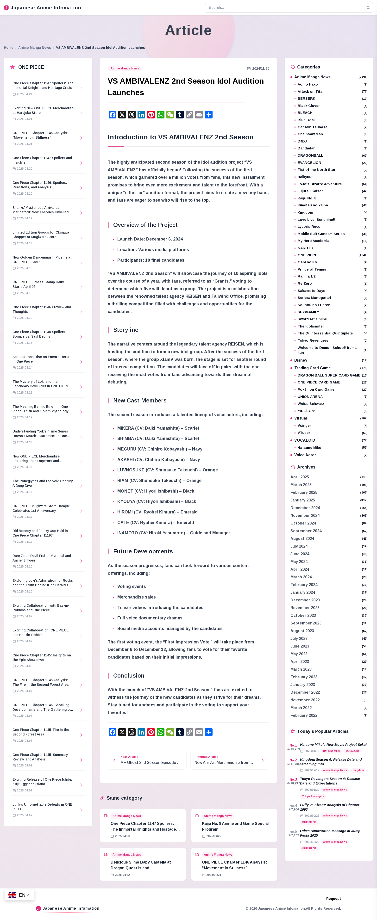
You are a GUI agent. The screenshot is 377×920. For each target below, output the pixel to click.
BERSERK (330, 99)
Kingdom (330, 212)
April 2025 (299, 477)
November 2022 (305, 700)
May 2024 (299, 562)
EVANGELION (330, 163)
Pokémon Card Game (330, 390)
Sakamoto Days (330, 291)
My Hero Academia (330, 241)
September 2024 (305, 531)
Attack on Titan (330, 92)
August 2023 (302, 631)
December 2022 (305, 692)
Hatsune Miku (330, 448)
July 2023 (299, 638)
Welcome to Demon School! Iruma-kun (330, 350)
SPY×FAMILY (330, 312)
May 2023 (299, 654)
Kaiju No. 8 (330, 198)
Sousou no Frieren (330, 305)
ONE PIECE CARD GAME (330, 382)
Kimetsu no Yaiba (330, 205)
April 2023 (299, 662)
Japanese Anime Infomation (42, 7)
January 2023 (302, 685)
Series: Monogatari (330, 298)
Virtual (328, 418)
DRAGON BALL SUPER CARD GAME (330, 375)
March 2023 (301, 669)
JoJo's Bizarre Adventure (330, 184)
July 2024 (299, 546)
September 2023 (305, 623)
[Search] (368, 7)
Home (8, 47)
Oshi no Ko (330, 262)
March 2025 (301, 485)
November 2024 (305, 515)
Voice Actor (328, 455)
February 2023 (303, 677)
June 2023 (299, 646)
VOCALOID (328, 440)
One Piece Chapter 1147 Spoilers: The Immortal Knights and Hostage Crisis (143, 829)
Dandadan (330, 148)
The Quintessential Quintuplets (330, 333)
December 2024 (305, 508)
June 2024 (299, 554)
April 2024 (299, 569)
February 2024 (303, 585)
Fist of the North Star (330, 170)
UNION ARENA (330, 397)
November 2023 (305, 608)
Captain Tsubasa (330, 127)
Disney (328, 360)
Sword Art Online (330, 319)
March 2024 (301, 577)
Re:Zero (330, 284)
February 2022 (303, 715)
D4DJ (330, 141)
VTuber (330, 433)
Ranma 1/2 (330, 276)
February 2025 (303, 492)
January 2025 (302, 500)
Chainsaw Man (330, 134)
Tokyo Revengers (330, 341)
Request (333, 899)
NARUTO (330, 248)
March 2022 (301, 708)
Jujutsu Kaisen (330, 191)
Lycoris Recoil (330, 227)
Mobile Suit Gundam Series (330, 234)
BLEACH (330, 113)
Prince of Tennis (330, 269)
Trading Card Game (328, 368)
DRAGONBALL (330, 156)
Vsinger (330, 426)
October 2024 (303, 523)
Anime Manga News (34, 47)
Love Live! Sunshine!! (330, 220)
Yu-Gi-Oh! (330, 411)
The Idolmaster (330, 326)
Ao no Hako (330, 84)
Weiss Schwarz (330, 404)
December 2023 (305, 600)
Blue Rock (330, 120)
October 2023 (303, 615)
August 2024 (302, 539)
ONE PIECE (330, 255)
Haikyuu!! (330, 177)
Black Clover (330, 106)
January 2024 (302, 592)
